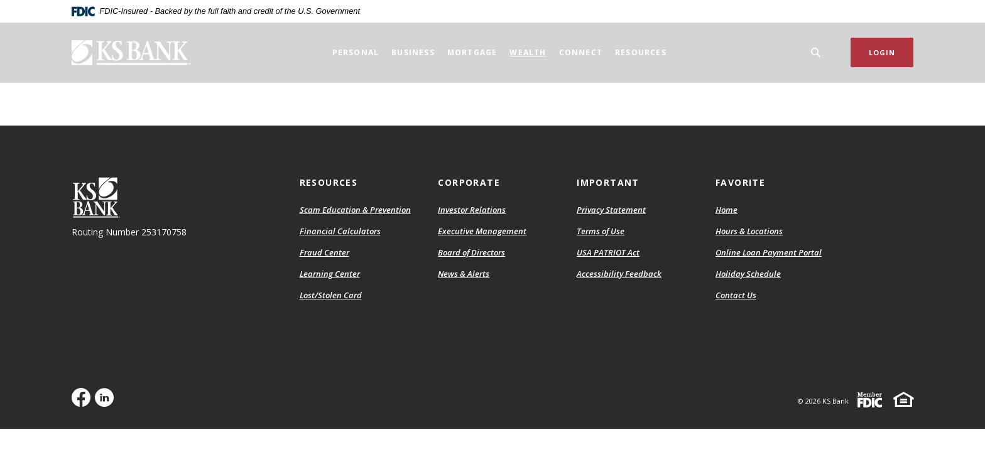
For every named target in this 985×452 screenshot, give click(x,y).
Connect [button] (580, 52)
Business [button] (413, 52)
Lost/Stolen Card (331, 295)
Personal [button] (355, 52)
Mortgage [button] (472, 52)
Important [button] (608, 182)
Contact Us (736, 295)
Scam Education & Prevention (355, 209)
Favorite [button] (740, 182)
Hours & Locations (749, 231)
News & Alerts (463, 273)
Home (726, 209)
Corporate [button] (469, 182)
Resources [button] (641, 52)
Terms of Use (600, 231)
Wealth (527, 52)
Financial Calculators (340, 231)
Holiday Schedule (748, 273)
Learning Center (330, 273)
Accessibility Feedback (619, 273)
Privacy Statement (611, 209)
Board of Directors (471, 252)
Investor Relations (472, 209)
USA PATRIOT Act (608, 252)
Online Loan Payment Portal (769, 252)
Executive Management (482, 231)
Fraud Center (324, 252)
